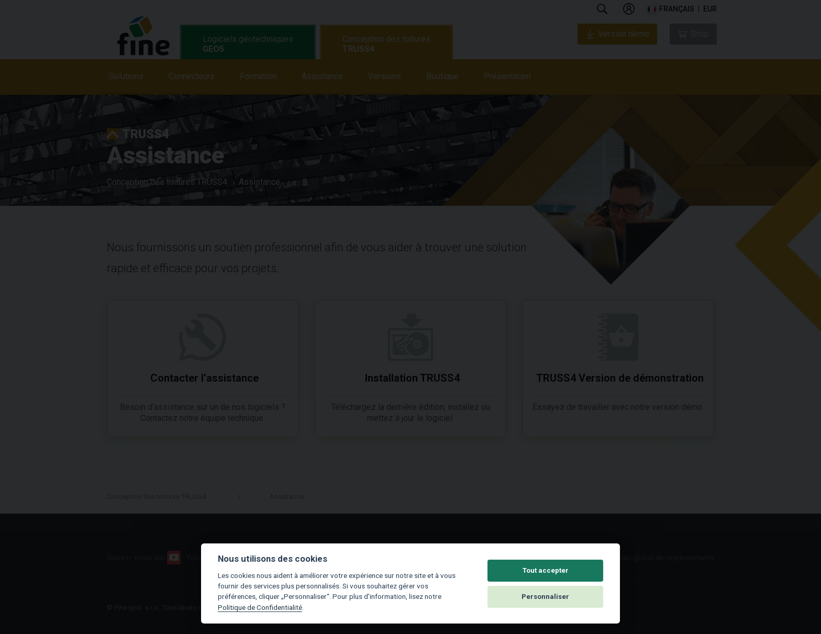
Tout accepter (546, 570)
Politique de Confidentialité (260, 607)
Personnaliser (545, 596)
